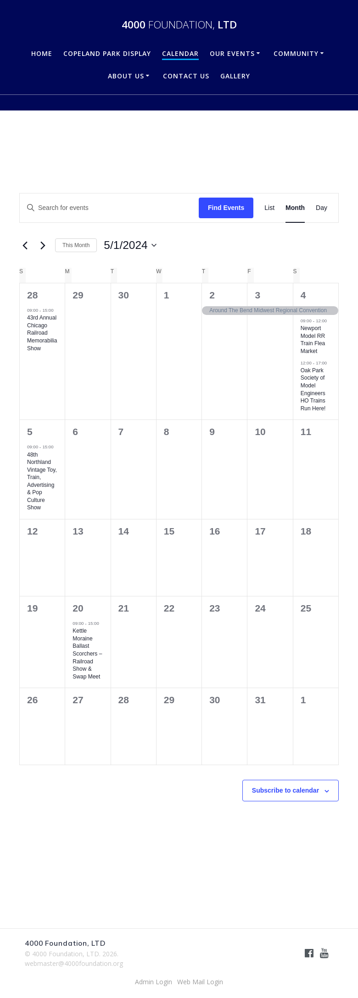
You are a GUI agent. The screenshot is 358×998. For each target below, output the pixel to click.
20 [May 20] (78, 608)
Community (296, 53)
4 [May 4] (303, 295)
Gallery (235, 76)
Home (41, 53)
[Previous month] (24, 245)
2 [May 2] (212, 295)
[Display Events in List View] (269, 207)
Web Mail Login (200, 981)
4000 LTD (179, 25)
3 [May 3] (257, 295)
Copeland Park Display (107, 53)
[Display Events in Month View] (295, 207)
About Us (126, 76)
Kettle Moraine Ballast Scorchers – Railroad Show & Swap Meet (87, 653)
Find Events (226, 207)
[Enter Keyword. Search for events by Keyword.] (109, 207)
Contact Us (186, 76)
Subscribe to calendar (285, 790)
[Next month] (42, 245)
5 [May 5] (30, 431)
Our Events (232, 53)
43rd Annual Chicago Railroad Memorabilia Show (42, 332)
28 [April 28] (32, 295)
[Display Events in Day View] (321, 207)
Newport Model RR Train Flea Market (313, 339)
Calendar (180, 53)
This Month (76, 245)
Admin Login (153, 981)
